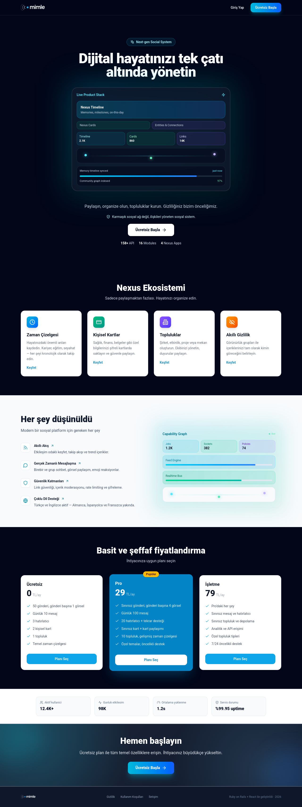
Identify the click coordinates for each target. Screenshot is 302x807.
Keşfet (31, 368)
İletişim (153, 797)
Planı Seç (62, 659)
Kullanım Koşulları (132, 797)
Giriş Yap (237, 7)
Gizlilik (111, 797)
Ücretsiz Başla (266, 7)
